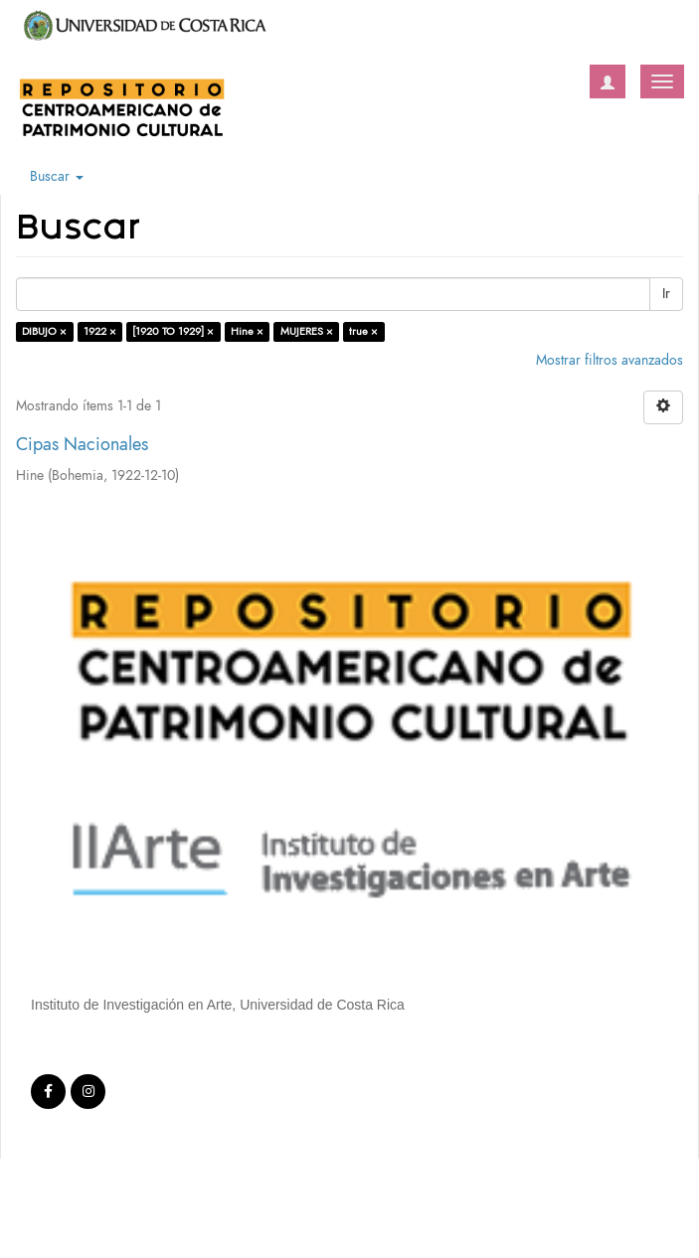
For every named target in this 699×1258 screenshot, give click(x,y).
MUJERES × (306, 331)
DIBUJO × (44, 331)
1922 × (100, 331)
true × (363, 331)
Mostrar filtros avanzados (609, 360)
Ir (666, 293)
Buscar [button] (57, 176)
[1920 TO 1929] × (173, 331)
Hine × (247, 331)
